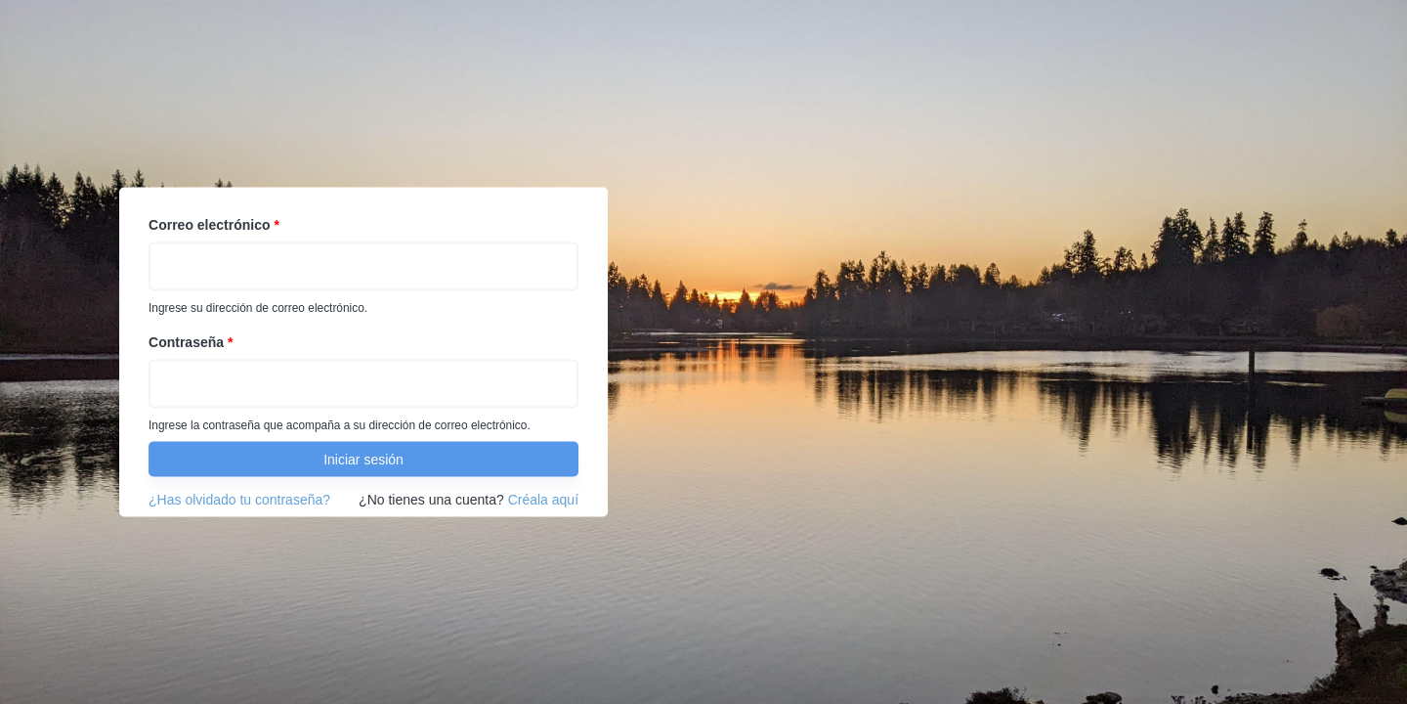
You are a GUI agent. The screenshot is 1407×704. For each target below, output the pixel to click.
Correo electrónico (214, 225)
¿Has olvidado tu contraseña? (239, 499)
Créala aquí (543, 499)
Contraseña (191, 342)
